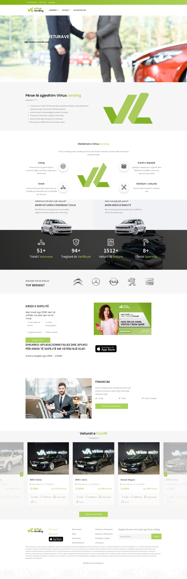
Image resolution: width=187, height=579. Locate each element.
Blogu (52, 2)
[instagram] (58, 534)
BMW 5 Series (36, 479)
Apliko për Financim (112, 406)
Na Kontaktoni (80, 10)
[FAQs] (43, 2)
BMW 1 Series (81, 479)
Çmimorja (99, 542)
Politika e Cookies (102, 538)
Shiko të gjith (94, 514)
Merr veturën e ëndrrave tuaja (55, 205)
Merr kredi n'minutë (118, 205)
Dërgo (156, 536)
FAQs (74, 534)
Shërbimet (54, 10)
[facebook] (58, 529)
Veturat (66, 10)
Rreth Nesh (76, 529)
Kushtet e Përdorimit (104, 534)
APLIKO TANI (38, 340)
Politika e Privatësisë (104, 529)
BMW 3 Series (172, 479)
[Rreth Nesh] (32, 2)
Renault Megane (127, 479)
